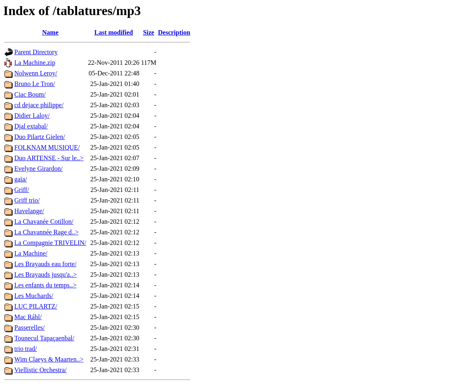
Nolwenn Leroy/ (35, 73)
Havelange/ (29, 210)
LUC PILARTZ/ (35, 306)
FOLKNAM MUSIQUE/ (47, 147)
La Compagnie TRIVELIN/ (50, 242)
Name (50, 32)
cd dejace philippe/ (39, 104)
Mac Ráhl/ (28, 316)
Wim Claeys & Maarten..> (49, 359)
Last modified (113, 32)
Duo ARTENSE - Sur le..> (49, 157)
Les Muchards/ (33, 295)
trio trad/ (25, 348)
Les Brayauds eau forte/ (45, 263)
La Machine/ (30, 253)
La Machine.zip (34, 62)
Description (174, 32)
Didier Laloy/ (32, 115)
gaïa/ (20, 179)
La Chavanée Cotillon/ (43, 221)
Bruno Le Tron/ (34, 83)
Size (149, 32)
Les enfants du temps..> (45, 285)
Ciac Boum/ (30, 94)
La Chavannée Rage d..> (46, 232)
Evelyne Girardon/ (38, 168)
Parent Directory (36, 51)
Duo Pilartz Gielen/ (39, 136)
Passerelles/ (29, 327)
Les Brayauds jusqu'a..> (45, 274)
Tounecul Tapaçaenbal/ (44, 338)
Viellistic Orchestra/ (40, 369)
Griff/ (21, 189)
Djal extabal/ (31, 126)
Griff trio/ (27, 200)
